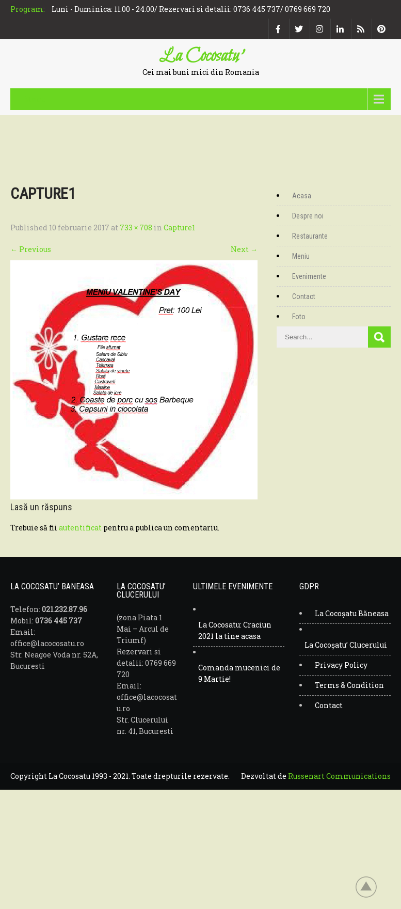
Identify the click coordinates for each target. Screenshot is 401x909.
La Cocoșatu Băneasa (352, 613)
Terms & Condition (349, 685)
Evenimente (309, 276)
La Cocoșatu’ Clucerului (345, 645)
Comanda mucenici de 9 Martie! (239, 673)
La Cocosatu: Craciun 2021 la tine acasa (234, 630)
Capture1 (179, 227)
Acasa (301, 196)
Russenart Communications (339, 776)
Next (244, 249)
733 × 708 (136, 227)
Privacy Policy (341, 665)
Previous (30, 249)
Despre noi (308, 216)
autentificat (80, 527)
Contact (303, 296)
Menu (35, 98)
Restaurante (310, 236)
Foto (299, 316)
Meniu (301, 256)
